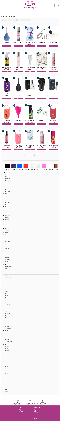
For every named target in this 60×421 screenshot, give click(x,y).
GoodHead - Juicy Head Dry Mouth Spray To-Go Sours (18, 146)
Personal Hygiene (14, 13)
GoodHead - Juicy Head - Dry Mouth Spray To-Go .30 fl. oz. (53, 120)
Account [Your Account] (35, 418)
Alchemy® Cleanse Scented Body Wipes (42, 68)
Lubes (20, 412)
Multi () (14, 169)
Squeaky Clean (6, 42)
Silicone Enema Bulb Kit (53, 42)
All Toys (20, 413)
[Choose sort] (28, 20)
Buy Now (7, 71)
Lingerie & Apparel (22, 414)
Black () (7, 169)
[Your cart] (58, 5)
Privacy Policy (36, 412)
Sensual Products (7, 13)
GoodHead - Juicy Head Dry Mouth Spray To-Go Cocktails (6, 120)
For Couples (21, 411)
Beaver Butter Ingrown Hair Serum (53, 68)
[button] (5, 95)
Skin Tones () (56, 169)
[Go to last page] (35, 155)
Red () (26, 169)
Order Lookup (36, 411)
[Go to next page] (33, 155)
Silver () (38, 169)
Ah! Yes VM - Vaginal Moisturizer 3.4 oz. (30, 68)
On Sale (33, 20)
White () (50, 169)
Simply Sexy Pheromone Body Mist (53, 146)
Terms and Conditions (37, 413)
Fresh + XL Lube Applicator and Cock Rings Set (30, 42)
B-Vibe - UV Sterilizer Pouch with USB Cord (41, 93)
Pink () (44, 169)
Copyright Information (37, 414)
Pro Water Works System (41, 42)
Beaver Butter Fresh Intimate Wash (41, 146)
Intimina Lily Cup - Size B (18, 120)
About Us (35, 410)
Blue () (20, 169)
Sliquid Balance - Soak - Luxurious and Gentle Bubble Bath (7, 93)
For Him (20, 410)
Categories (2, 13)
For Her (20, 409)
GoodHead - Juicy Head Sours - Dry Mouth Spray (30, 120)
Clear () (32, 169)
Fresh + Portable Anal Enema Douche (30, 146)
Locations (35, 409)
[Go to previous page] (26, 155)
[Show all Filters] (4, 20)
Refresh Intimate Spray (6, 145)
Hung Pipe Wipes (41, 120)
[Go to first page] (25, 155)
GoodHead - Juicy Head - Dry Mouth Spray (6, 68)
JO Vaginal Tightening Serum (18, 42)
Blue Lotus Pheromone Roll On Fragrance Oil (53, 93)
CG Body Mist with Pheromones (18, 67)
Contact (35, 417)
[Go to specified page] (29, 155)
